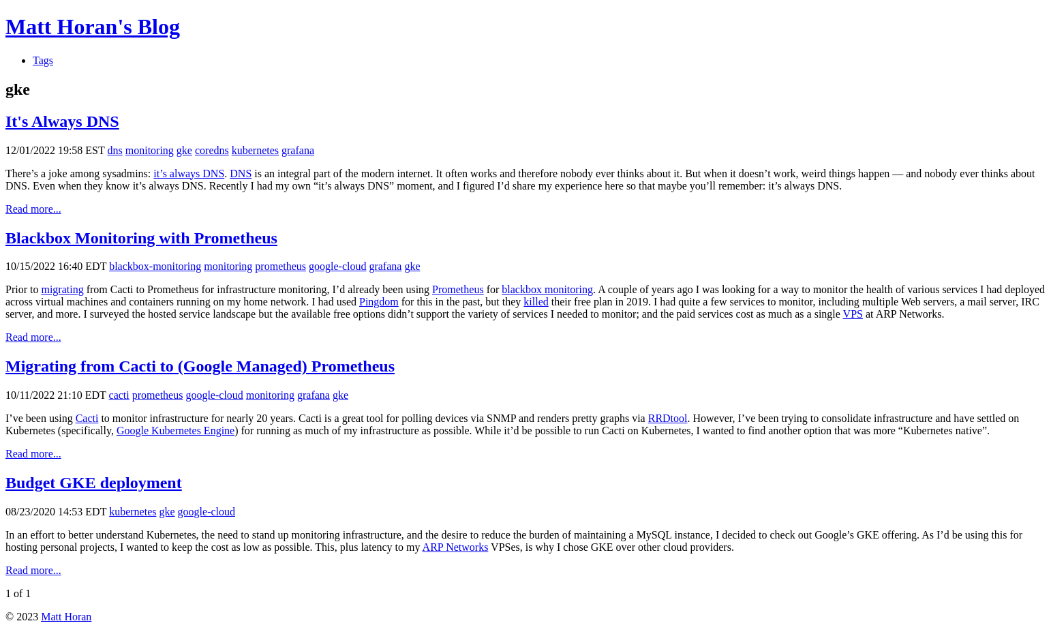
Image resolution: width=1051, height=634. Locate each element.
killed (535, 301)
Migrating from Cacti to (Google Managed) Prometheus (200, 366)
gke (184, 150)
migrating (62, 289)
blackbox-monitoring (155, 266)
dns (115, 150)
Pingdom (379, 301)
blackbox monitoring (547, 289)
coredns (212, 150)
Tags (43, 60)
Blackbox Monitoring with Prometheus (141, 238)
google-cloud (337, 266)
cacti (119, 395)
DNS (241, 173)
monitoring (149, 150)
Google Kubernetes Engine (175, 430)
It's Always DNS (62, 121)
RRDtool (668, 418)
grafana (297, 150)
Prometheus (458, 289)
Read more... (33, 209)
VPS (853, 314)
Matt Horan (66, 616)
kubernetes (255, 150)
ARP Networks (456, 547)
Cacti (87, 418)
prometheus (280, 266)
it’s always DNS (188, 173)
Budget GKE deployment (93, 483)
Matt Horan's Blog (92, 26)
